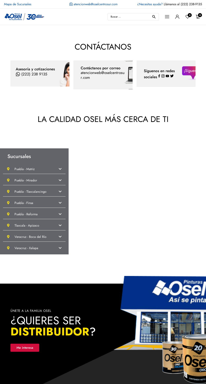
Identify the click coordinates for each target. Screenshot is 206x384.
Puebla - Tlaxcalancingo (26, 191)
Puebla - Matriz (21, 169)
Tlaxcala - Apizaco (23, 225)
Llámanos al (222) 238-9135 (169, 4)
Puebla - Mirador (22, 180)
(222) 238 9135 (31, 74)
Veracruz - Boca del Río (26, 236)
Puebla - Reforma (22, 214)
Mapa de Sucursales (17, 4)
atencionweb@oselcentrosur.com (93, 4)
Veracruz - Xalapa (22, 248)
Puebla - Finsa (20, 203)
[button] (34, 169)
